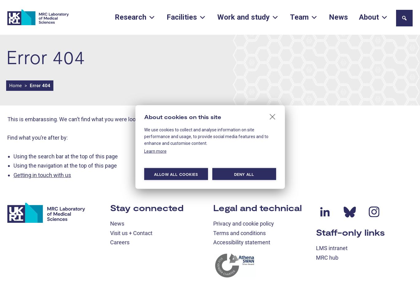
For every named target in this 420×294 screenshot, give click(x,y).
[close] (272, 117)
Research (135, 17)
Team (304, 17)
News (338, 17)
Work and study (248, 17)
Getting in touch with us (42, 175)
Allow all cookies (176, 174)
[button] (404, 18)
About (373, 17)
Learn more (155, 151)
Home (15, 85)
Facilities (186, 17)
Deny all (244, 174)
